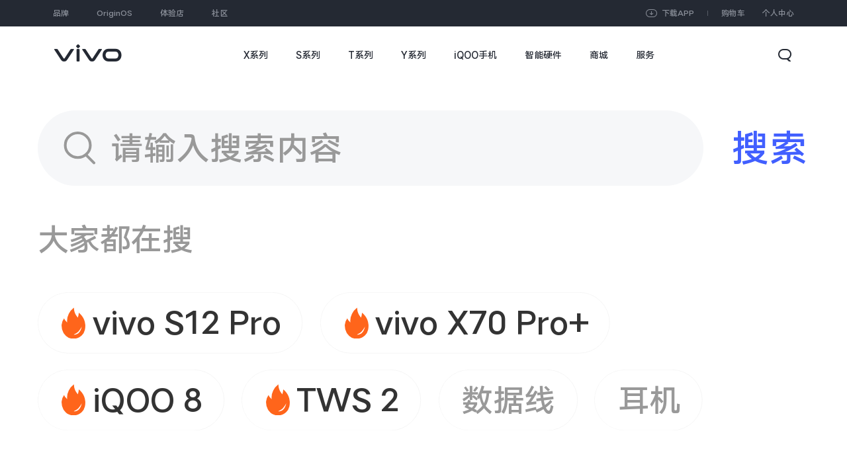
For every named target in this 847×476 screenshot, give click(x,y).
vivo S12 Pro (187, 322)
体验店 (172, 13)
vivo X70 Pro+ (482, 322)
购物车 (733, 13)
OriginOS (114, 13)
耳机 (649, 399)
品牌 (61, 13)
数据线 (508, 399)
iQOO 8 (147, 399)
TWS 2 (347, 399)
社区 (220, 13)
